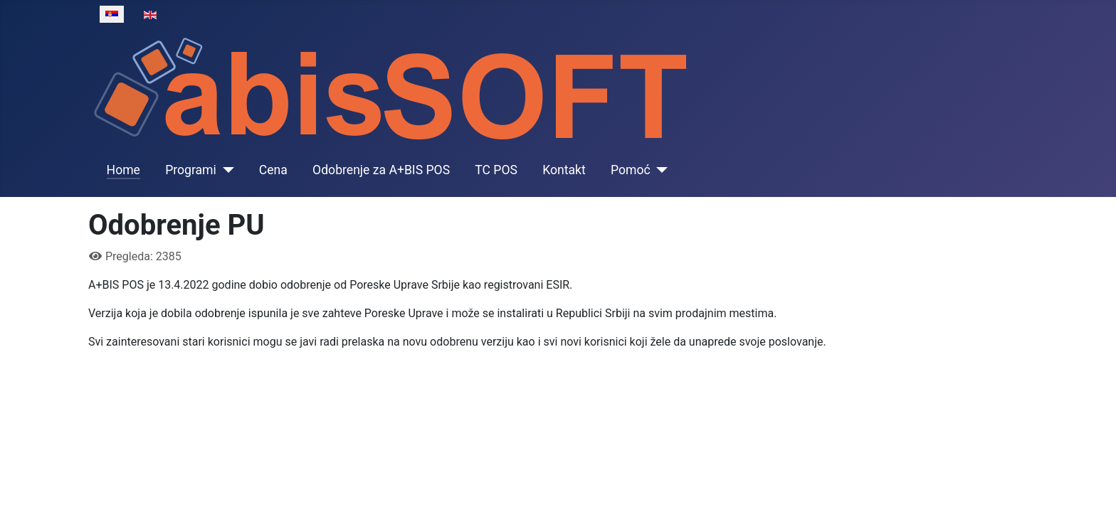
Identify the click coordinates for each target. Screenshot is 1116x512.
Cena (273, 170)
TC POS (496, 170)
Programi (190, 170)
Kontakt (564, 170)
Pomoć (631, 170)
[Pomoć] (659, 170)
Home (123, 170)
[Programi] (225, 170)
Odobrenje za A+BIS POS (381, 170)
